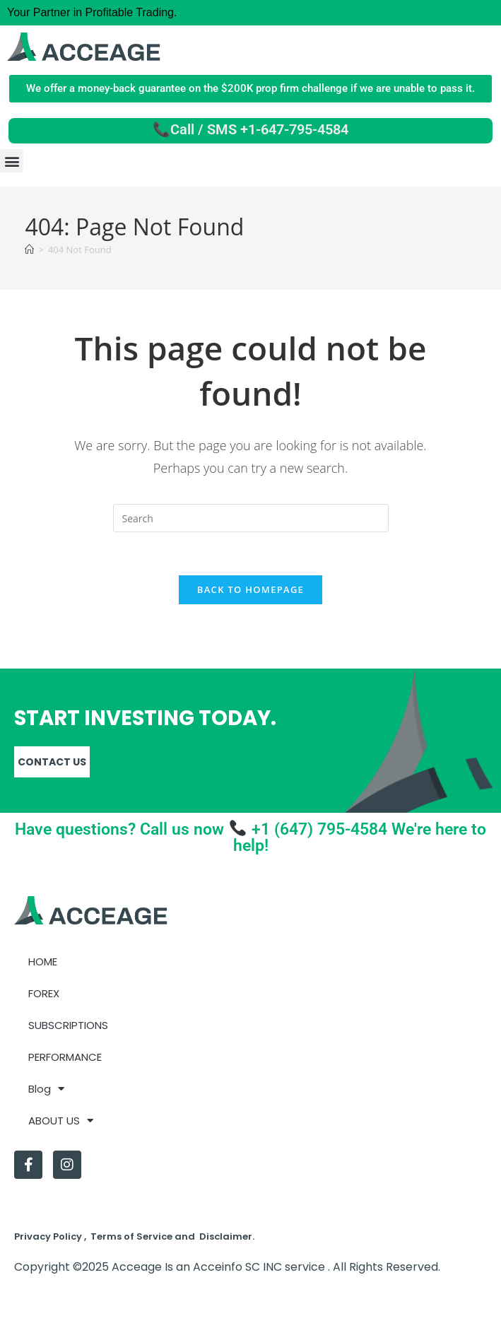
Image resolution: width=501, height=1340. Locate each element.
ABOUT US (60, 1120)
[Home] (29, 249)
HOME (42, 961)
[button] (11, 160)
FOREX (43, 993)
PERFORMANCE (65, 1057)
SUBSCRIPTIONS (68, 1025)
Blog (46, 1088)
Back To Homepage (250, 589)
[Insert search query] (251, 518)
